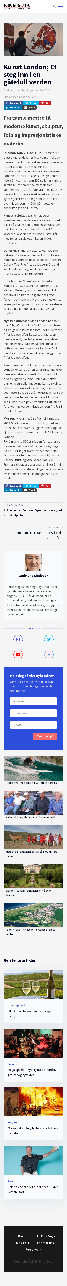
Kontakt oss (45, 1243)
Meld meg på (45, 736)
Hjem (21, 1236)
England (13, 1122)
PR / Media (21, 1243)
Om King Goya (45, 1236)
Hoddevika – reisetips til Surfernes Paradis (31, 782)
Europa (12, 1064)
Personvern (33, 1249)
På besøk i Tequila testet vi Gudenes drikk (31, 817)
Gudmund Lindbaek (16, 90)
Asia (11, 1181)
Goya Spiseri (16, 1005)
